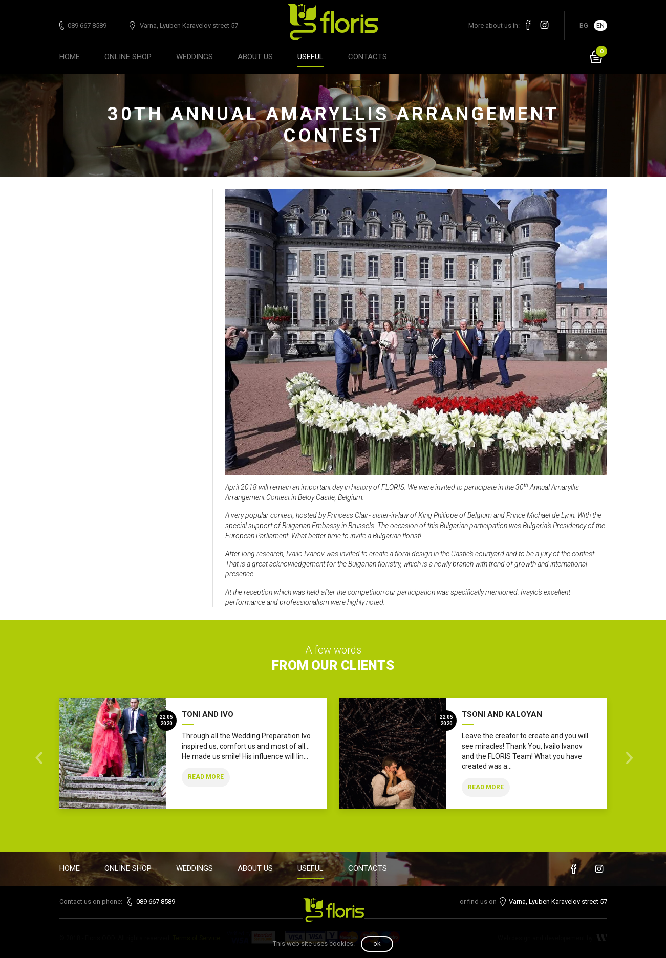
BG (583, 25)
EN (600, 25)
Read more (206, 776)
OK (377, 943)
